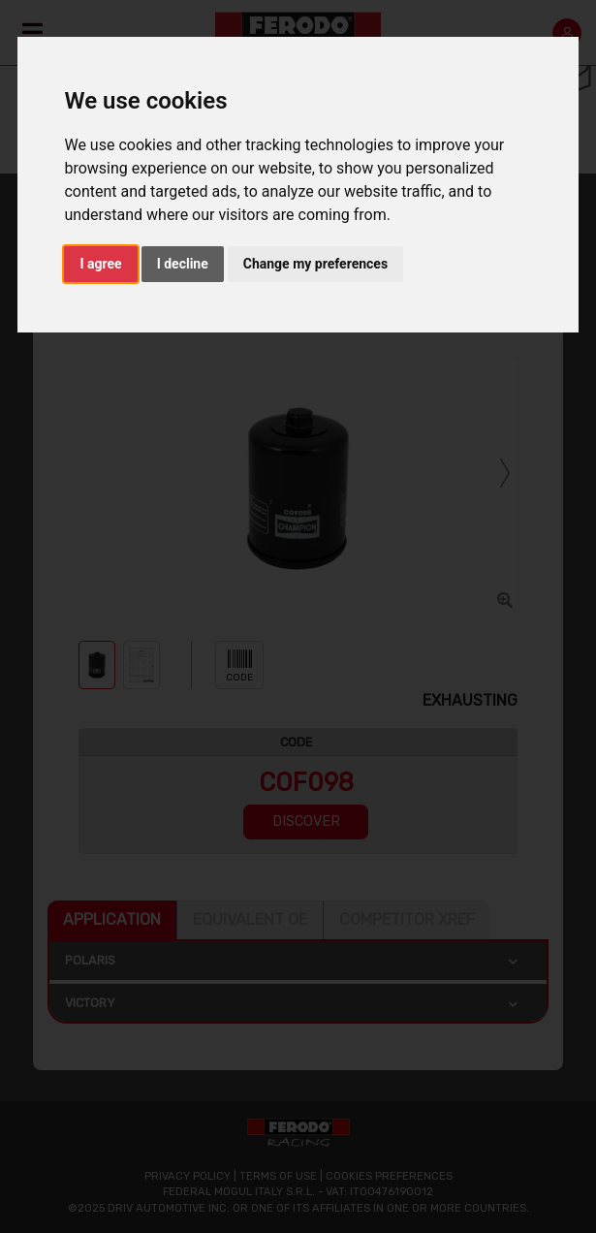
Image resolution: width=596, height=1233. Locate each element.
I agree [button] (100, 263)
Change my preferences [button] (315, 263)
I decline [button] (182, 263)
